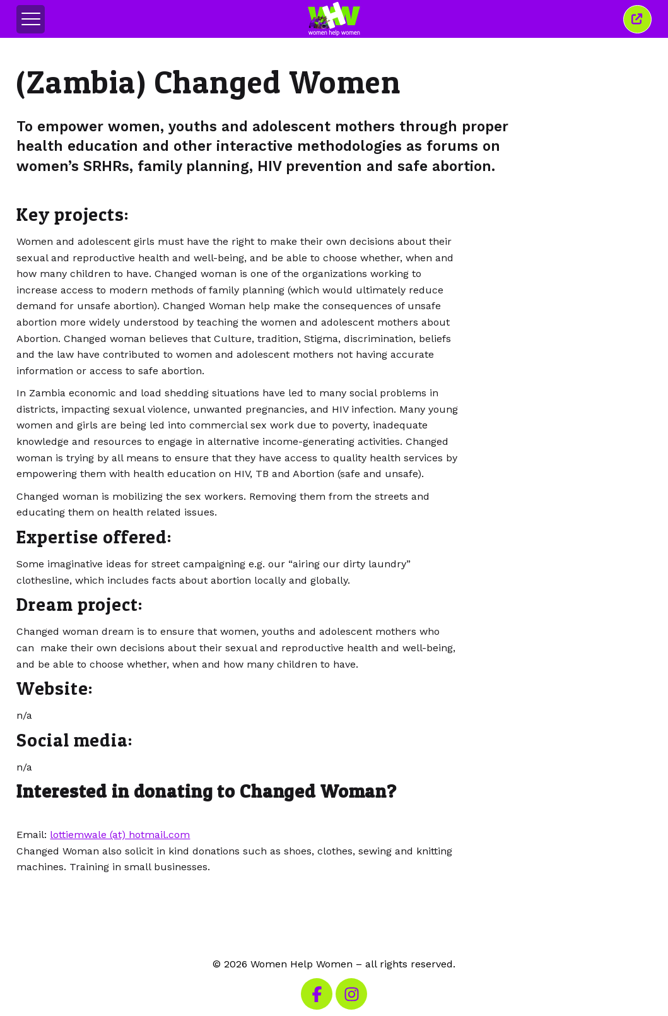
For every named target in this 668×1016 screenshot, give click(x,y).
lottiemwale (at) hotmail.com (120, 835)
